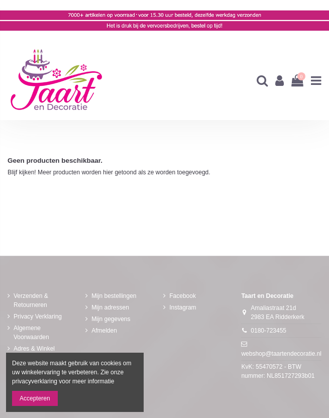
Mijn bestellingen (113, 295)
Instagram (182, 307)
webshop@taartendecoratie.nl (281, 353)
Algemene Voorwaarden (31, 333)
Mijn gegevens (110, 319)
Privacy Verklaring (38, 316)
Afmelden (104, 330)
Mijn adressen (110, 307)
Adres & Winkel (34, 348)
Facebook (182, 295)
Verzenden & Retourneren (31, 300)
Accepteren (35, 398)
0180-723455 (268, 330)
